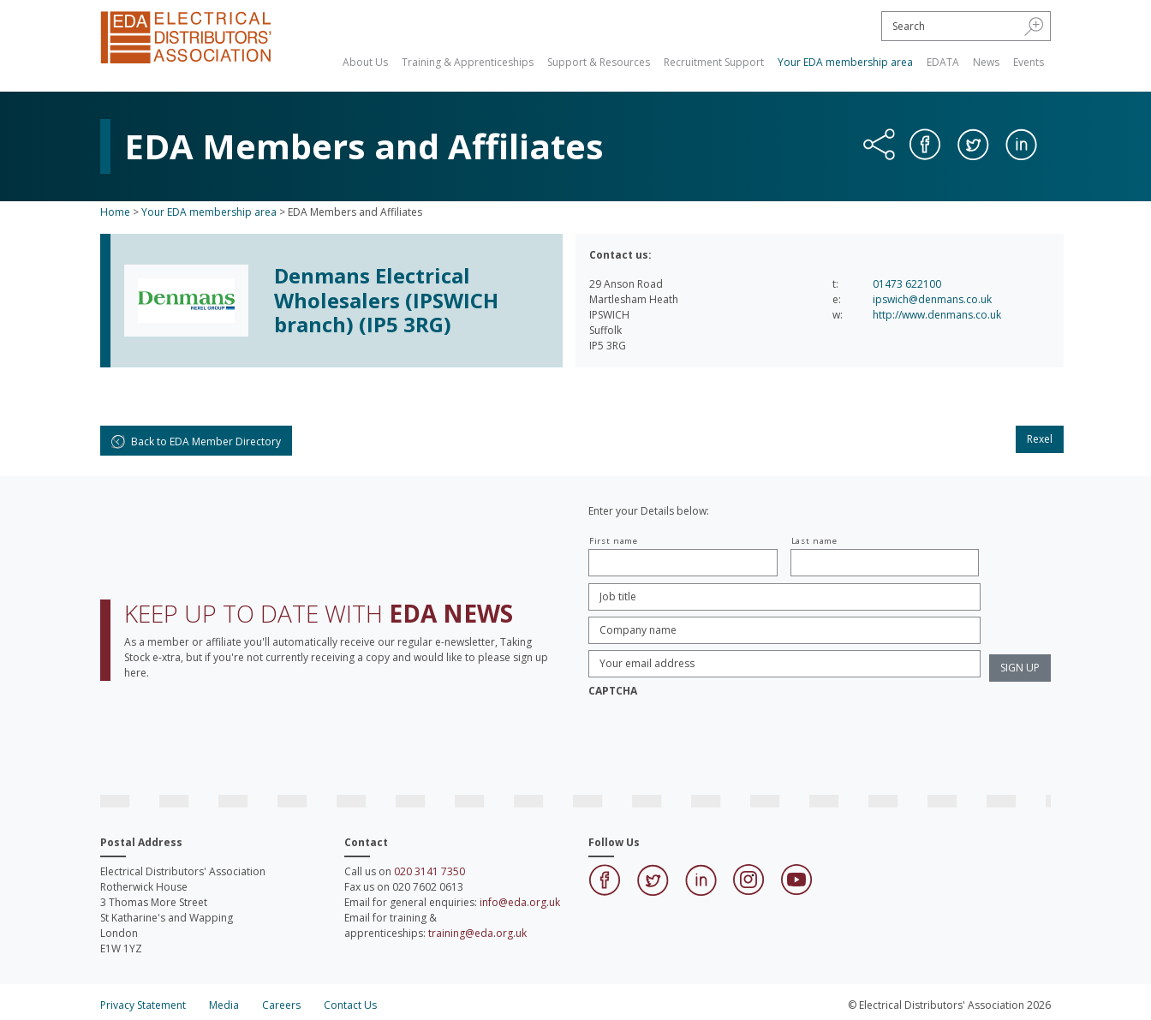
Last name (814, 540)
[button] (1034, 25)
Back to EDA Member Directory (196, 441)
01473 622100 (907, 284)
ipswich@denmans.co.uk (932, 299)
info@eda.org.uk (520, 902)
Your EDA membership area (845, 62)
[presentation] (718, 737)
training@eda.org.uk (477, 933)
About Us (365, 62)
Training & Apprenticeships (468, 62)
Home (115, 212)
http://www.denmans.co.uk (937, 314)
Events (1028, 62)
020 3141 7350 (429, 871)
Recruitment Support (714, 62)
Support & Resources (598, 62)
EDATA (943, 62)
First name (613, 540)
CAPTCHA (612, 691)
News (986, 62)
